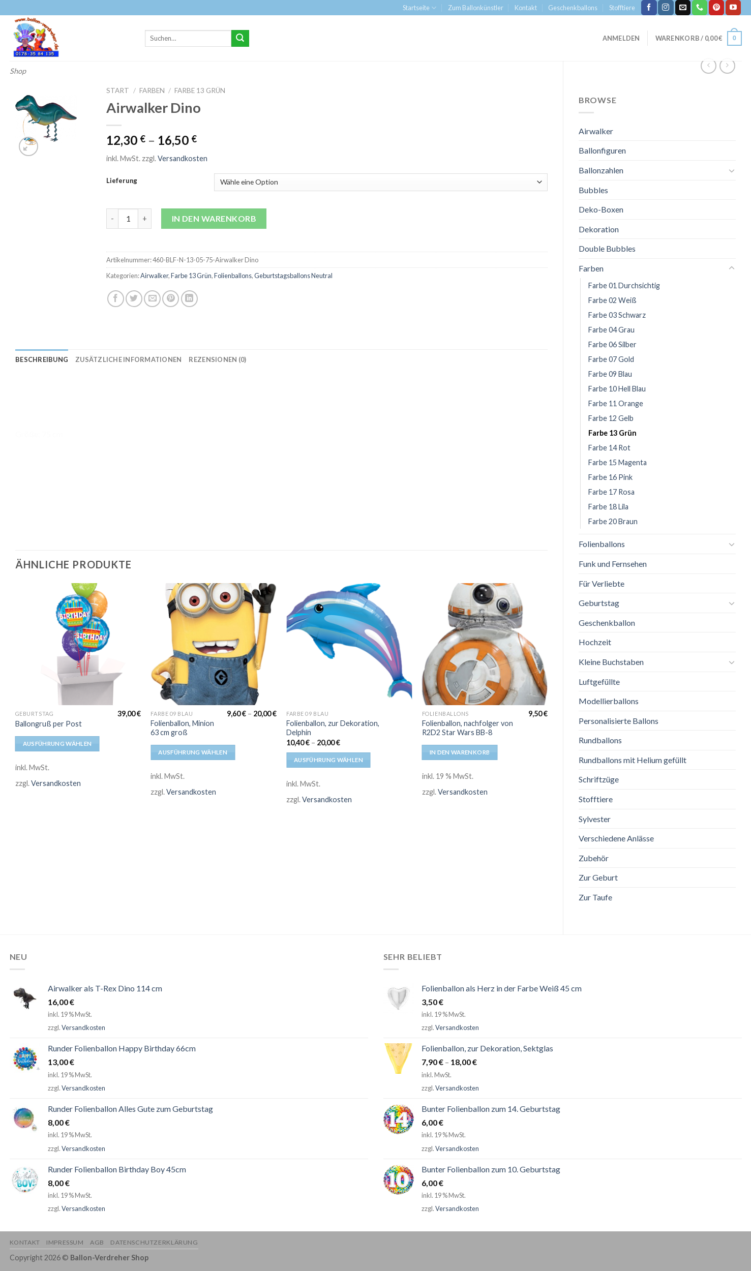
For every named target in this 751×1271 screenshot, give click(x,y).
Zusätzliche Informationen (128, 359)
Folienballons (602, 544)
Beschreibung (41, 359)
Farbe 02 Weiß (612, 300)
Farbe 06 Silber (612, 344)
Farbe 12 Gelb (611, 418)
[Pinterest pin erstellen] (170, 298)
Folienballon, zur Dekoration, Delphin (332, 728)
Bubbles (593, 190)
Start (117, 90)
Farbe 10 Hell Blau (617, 388)
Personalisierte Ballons (618, 720)
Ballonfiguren (602, 150)
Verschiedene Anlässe (616, 838)
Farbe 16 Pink (610, 477)
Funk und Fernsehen (613, 563)
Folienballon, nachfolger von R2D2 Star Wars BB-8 (467, 728)
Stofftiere (622, 8)
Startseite (419, 8)
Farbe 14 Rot (609, 447)
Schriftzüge (599, 779)
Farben (591, 268)
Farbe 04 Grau (611, 329)
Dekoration (599, 229)
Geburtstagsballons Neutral (293, 275)
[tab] (41, 359)
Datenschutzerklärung (154, 1242)
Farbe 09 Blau (610, 374)
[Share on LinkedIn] (189, 298)
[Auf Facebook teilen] (115, 298)
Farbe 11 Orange (615, 403)
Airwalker (596, 131)
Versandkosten (182, 158)
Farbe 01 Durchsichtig (624, 285)
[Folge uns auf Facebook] (648, 7)
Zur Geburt (598, 877)
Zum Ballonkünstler (475, 8)
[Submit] (240, 38)
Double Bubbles (607, 248)
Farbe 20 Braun (613, 521)
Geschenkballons (572, 8)
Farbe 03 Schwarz (617, 315)
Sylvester (595, 819)
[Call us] (699, 7)
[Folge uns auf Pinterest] (716, 7)
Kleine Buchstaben (611, 662)
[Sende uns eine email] (682, 7)
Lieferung (121, 181)
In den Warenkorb (214, 218)
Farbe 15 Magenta (617, 462)
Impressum (65, 1242)
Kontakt (526, 8)
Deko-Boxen (601, 209)
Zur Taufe (595, 897)
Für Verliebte (601, 583)
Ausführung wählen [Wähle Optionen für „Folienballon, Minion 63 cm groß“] (192, 752)
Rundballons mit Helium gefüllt (632, 760)
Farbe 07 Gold (611, 359)
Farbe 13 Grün (612, 433)
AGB (97, 1242)
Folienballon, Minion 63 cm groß (182, 728)
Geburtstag (599, 603)
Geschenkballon (607, 622)
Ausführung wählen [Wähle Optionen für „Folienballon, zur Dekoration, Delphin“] (328, 759)
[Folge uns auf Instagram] (665, 7)
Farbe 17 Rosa (611, 492)
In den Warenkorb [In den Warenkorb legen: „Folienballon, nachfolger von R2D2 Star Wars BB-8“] (460, 752)
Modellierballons (609, 701)
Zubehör (594, 858)
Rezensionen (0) (217, 359)
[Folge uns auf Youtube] (733, 7)
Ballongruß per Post (48, 723)
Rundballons (600, 740)
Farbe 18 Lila (608, 506)
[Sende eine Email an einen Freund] (152, 298)
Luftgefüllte (599, 681)
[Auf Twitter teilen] (134, 298)
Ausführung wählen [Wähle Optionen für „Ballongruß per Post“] (57, 743)
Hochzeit (595, 642)
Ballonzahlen (601, 170)
